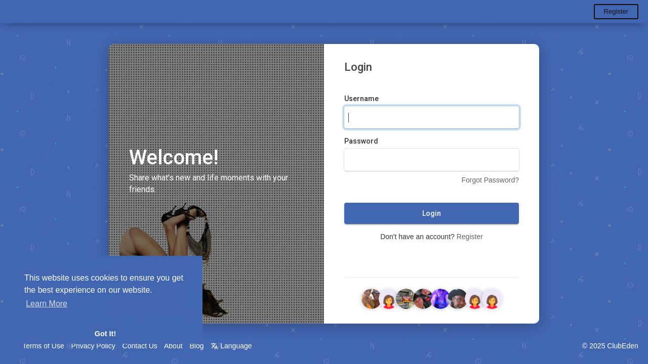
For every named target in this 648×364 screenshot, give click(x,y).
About (173, 346)
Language (231, 346)
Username (361, 99)
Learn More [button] (46, 303)
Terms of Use (43, 346)
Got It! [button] (105, 334)
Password (361, 142)
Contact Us (140, 346)
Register (616, 11)
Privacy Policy (93, 346)
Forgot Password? (490, 180)
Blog (196, 346)
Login (431, 214)
